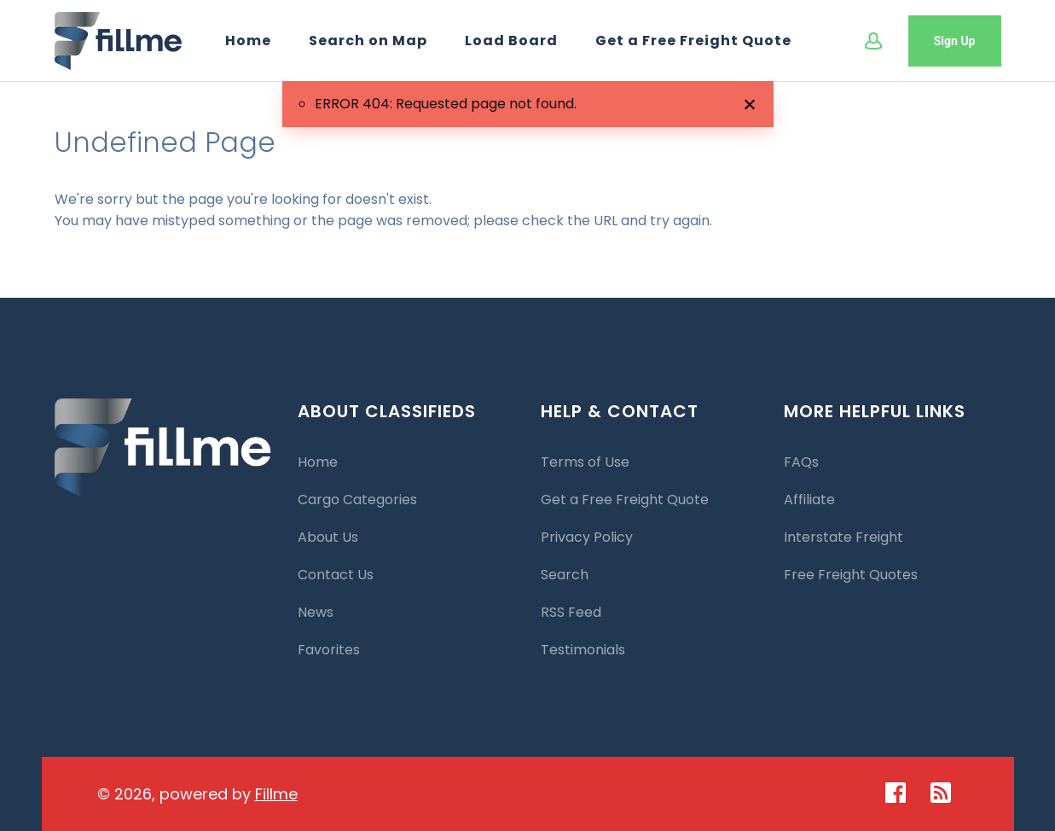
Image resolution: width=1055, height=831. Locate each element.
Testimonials (583, 650)
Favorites (329, 650)
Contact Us (336, 574)
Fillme (276, 794)
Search (564, 574)
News (315, 612)
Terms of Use (585, 462)
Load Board (511, 40)
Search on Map (368, 40)
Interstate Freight (843, 537)
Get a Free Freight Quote (693, 40)
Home (248, 40)
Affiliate (809, 499)
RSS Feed (571, 612)
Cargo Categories (357, 499)
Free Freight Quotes (851, 574)
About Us (328, 537)
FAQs (801, 462)
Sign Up (955, 41)
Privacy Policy (587, 537)
